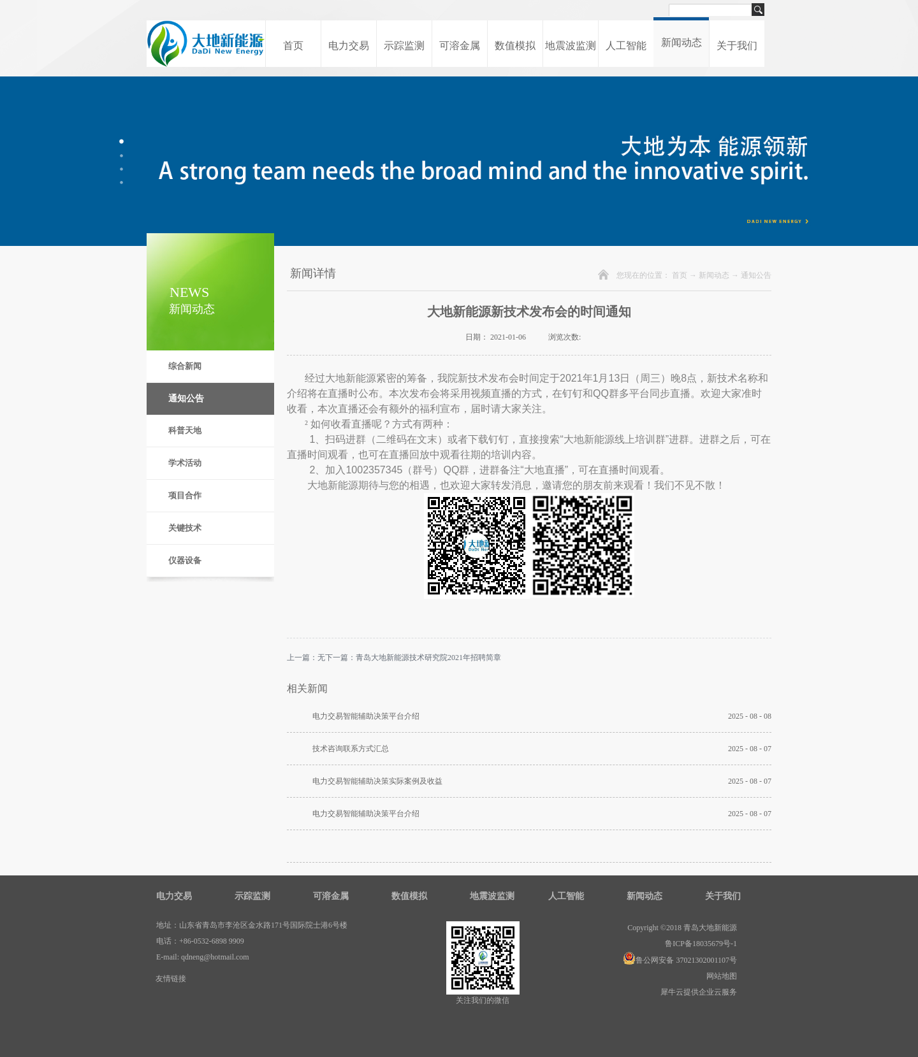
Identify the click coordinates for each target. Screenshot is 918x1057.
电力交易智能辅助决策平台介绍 (365, 716)
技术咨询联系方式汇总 (350, 748)
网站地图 (720, 976)
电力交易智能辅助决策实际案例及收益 (377, 781)
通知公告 (756, 275)
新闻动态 (714, 275)
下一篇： (413, 657)
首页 (293, 45)
